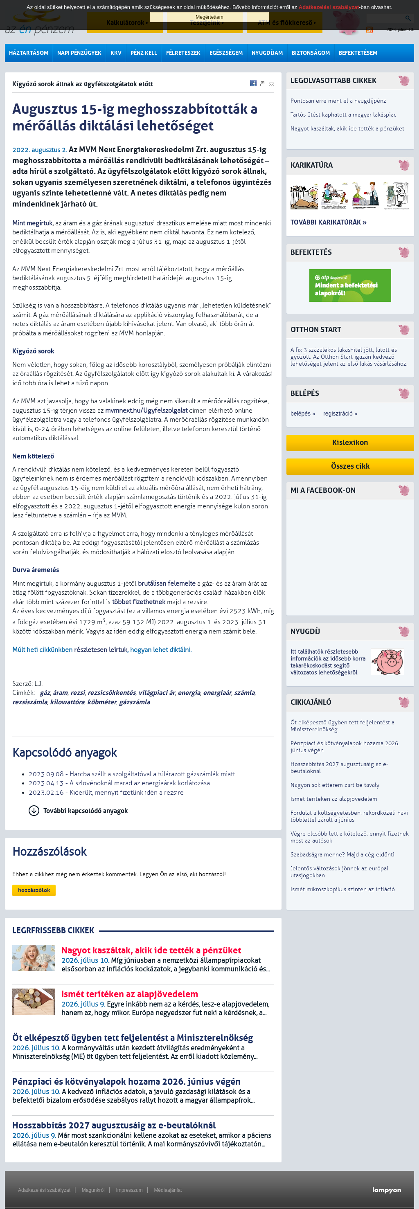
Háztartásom (28, 52)
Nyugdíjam (267, 52)
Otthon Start (316, 330)
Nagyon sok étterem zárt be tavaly (335, 785)
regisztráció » (340, 413)
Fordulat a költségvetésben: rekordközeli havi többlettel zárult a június (349, 816)
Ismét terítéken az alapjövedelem (334, 799)
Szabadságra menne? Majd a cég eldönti (342, 854)
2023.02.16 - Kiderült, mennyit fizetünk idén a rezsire (106, 792)
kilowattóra (67, 702)
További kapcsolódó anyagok (85, 811)
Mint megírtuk (32, 223)
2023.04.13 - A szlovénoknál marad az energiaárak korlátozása (119, 783)
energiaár (217, 693)
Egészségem (226, 52)
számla (244, 693)
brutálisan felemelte (167, 583)
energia (189, 693)
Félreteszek (183, 52)
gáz (44, 693)
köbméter (101, 702)
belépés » (303, 413)
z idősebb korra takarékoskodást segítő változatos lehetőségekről (328, 665)
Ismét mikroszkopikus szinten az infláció (343, 889)
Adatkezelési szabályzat (44, 1190)
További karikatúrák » (329, 222)
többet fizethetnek (138, 602)
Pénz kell (144, 52)
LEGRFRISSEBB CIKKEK (53, 930)
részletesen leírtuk (100, 650)
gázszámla (134, 702)
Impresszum (129, 1190)
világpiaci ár (156, 693)
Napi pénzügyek (79, 52)
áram (60, 693)
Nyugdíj (305, 631)
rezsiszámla (29, 702)
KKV (116, 52)
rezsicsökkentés (111, 693)
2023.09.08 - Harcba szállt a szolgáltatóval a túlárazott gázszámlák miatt (132, 774)
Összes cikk (350, 466)
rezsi (77, 693)
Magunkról (93, 1190)
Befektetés (311, 252)
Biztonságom (311, 52)
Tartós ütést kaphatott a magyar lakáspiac (343, 114)
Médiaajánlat (168, 1190)
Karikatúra (312, 165)
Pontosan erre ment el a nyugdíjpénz (338, 100)
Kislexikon (350, 442)
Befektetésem (358, 52)
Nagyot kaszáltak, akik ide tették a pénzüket (347, 128)
